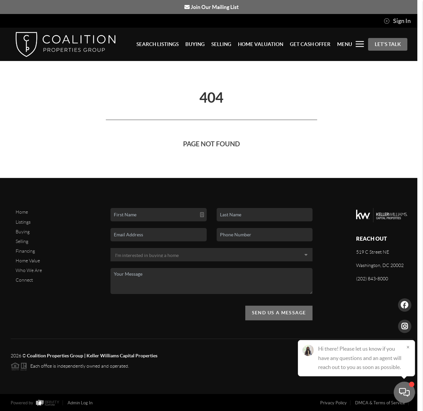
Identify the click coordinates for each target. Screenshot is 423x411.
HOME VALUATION (260, 44)
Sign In (397, 21)
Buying (23, 231)
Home (22, 212)
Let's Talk (388, 44)
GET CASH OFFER (310, 44)
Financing (25, 251)
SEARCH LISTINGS (157, 44)
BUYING (195, 44)
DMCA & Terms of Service (380, 402)
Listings (23, 222)
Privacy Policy (333, 402)
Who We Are (29, 270)
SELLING (221, 44)
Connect (24, 280)
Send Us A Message (279, 312)
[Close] (408, 347)
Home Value (28, 260)
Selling (22, 241)
